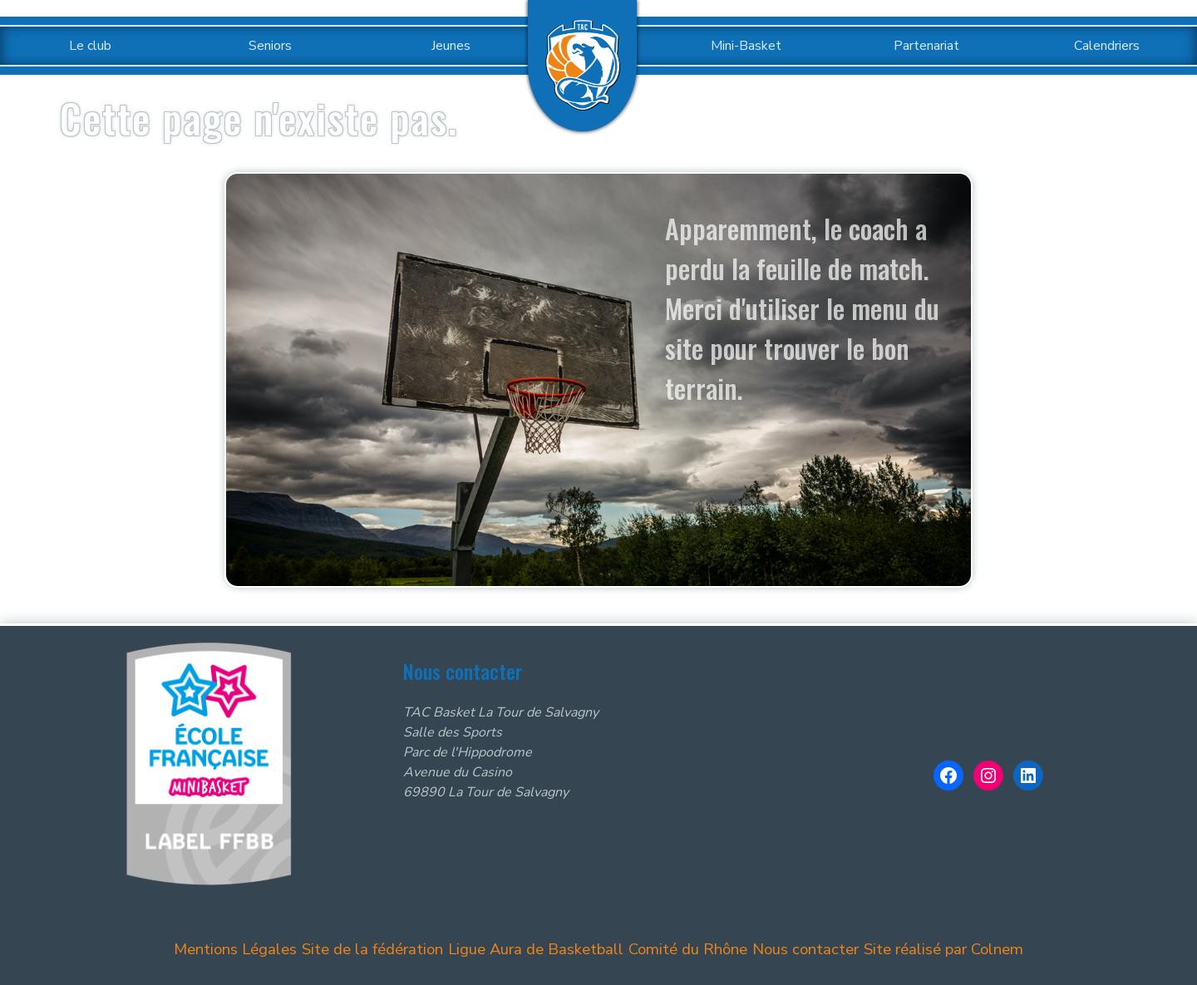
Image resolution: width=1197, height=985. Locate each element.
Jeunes (450, 46)
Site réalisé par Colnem (930, 948)
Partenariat (926, 46)
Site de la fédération (385, 948)
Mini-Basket (746, 46)
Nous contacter (798, 948)
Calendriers (1107, 46)
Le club (90, 46)
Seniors (270, 46)
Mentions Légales (252, 948)
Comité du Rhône (683, 948)
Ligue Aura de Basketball (539, 948)
